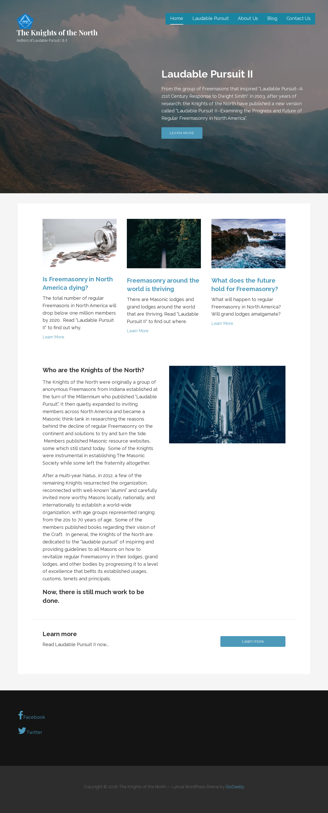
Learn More (53, 337)
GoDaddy (235, 786)
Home (176, 18)
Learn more (182, 133)
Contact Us (298, 18)
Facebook (31, 715)
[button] (252, 641)
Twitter (30, 730)
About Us (248, 18)
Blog (272, 18)
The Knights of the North (57, 32)
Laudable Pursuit (210, 18)
